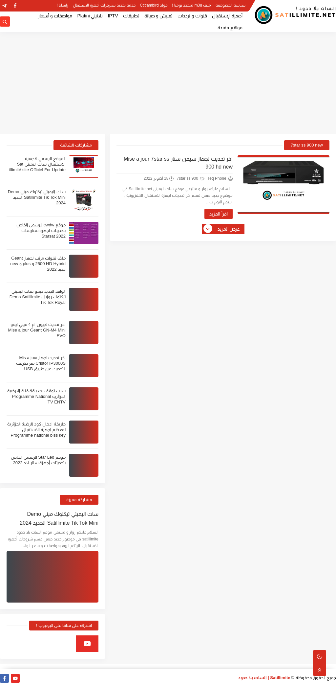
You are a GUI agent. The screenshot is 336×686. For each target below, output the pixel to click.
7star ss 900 (190, 178)
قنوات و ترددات (192, 15)
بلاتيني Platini (90, 15)
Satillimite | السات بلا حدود (264, 677)
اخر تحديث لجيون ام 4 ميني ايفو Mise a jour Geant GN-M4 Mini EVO (37, 330)
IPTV (113, 15)
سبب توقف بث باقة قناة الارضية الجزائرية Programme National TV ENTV (36, 396)
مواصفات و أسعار (55, 15)
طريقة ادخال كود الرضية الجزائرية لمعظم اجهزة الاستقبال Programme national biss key (36, 430)
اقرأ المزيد (218, 214)
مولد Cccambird (154, 5)
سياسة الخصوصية (230, 5)
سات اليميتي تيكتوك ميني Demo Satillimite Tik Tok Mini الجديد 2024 (37, 197)
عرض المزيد (222, 229)
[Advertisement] (168, 83)
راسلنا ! (63, 5)
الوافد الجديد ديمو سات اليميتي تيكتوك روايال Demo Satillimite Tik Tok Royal (38, 297)
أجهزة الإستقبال (227, 15)
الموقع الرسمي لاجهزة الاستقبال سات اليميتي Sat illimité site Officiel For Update (37, 164)
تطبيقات (131, 15)
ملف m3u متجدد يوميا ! (191, 5)
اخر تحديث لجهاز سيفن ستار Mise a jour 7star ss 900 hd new (178, 163)
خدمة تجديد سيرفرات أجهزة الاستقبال (104, 5)
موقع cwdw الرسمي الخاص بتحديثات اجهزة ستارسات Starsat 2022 (41, 230)
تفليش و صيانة (158, 15)
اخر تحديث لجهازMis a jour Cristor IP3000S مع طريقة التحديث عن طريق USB (41, 363)
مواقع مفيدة (230, 27)
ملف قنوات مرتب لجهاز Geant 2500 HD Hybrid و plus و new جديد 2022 (38, 264)
